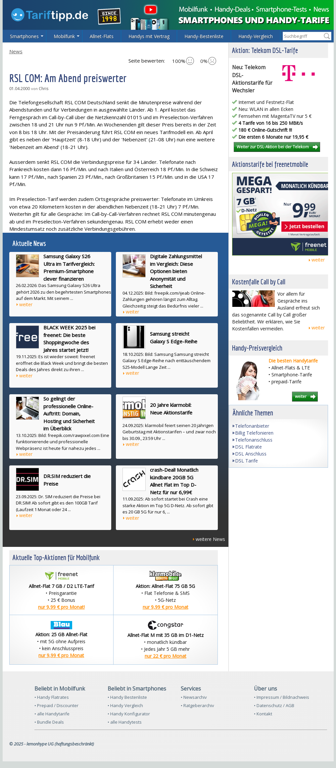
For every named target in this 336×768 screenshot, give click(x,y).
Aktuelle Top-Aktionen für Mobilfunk (56, 557)
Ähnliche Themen (252, 412)
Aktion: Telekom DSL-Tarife (265, 50)
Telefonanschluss (253, 440)
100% (183, 61)
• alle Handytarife (52, 714)
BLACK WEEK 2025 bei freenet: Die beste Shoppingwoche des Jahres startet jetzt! (69, 338)
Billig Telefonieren (254, 433)
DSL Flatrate (248, 447)
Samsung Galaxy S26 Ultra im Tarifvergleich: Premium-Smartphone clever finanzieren (69, 267)
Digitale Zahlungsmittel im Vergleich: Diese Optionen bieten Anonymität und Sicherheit (176, 271)
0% (208, 61)
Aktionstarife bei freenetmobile (270, 164)
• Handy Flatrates (51, 697)
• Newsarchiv (194, 697)
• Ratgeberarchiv (197, 705)
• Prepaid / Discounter (56, 705)
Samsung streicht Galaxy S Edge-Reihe (173, 337)
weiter (25, 304)
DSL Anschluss (250, 454)
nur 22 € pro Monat (165, 656)
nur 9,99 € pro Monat (165, 607)
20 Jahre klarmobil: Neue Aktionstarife (171, 409)
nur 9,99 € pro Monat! (61, 607)
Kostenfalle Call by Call (258, 281)
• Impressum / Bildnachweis (281, 697)
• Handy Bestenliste (127, 697)
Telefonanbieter (252, 426)
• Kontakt (263, 714)
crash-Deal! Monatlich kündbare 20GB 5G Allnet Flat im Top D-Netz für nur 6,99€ (174, 481)
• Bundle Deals (49, 722)
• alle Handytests (125, 722)
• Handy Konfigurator (129, 714)
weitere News (210, 539)
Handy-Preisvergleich (257, 348)
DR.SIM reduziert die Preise (67, 480)
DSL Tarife (246, 460)
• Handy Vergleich (125, 705)
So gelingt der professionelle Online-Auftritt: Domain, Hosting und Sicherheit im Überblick (69, 413)
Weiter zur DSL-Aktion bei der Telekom (273, 146)
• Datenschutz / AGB (274, 705)
